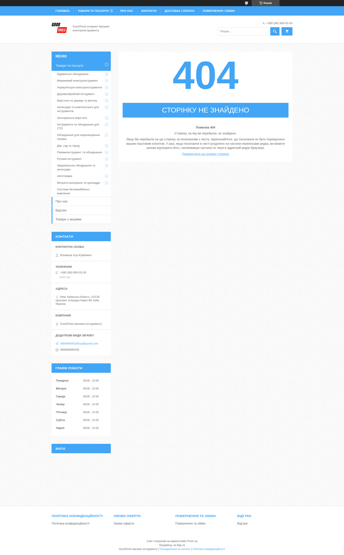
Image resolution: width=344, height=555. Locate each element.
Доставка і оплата (179, 10)
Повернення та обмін (190, 523)
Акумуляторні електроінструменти (79, 87)
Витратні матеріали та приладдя (78, 182)
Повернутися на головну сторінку (205, 154)
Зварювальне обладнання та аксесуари (76, 167)
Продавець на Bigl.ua (172, 545)
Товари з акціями (68, 219)
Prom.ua (192, 541)
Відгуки (61, 210)
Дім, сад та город (68, 145)
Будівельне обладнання (72, 74)
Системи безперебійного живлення (73, 191)
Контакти (149, 10)
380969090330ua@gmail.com (79, 343)
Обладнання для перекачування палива (78, 137)
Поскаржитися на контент (174, 549)
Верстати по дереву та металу (77, 100)
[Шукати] (275, 31)
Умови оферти (123, 523)
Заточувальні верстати (72, 118)
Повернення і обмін (219, 10)
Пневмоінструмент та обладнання (79, 152)
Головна (63, 10)
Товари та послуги (93, 10)
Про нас (126, 10)
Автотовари (64, 176)
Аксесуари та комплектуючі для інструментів (78, 109)
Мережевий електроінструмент (77, 80)
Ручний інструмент (69, 159)
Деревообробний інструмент (76, 94)
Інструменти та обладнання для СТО (78, 126)
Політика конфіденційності (70, 523)
